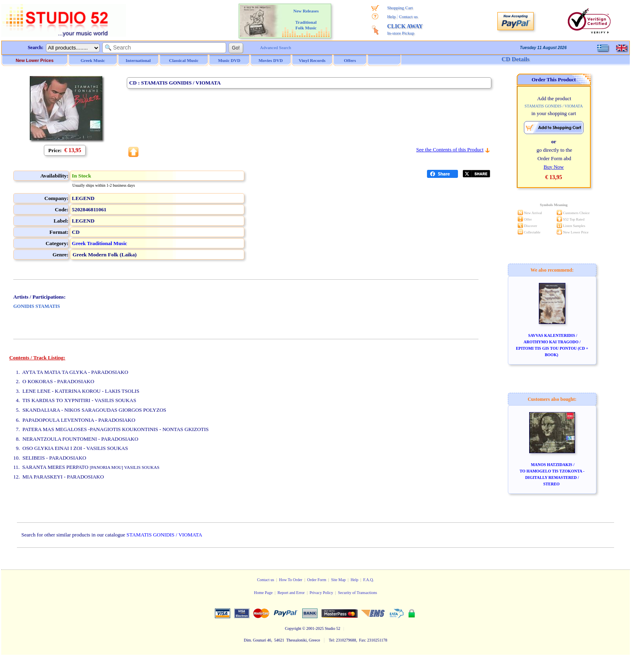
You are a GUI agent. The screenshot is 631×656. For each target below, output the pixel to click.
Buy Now (554, 167)
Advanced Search (275, 47)
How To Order (290, 580)
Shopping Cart (400, 7)
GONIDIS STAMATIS (36, 306)
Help (391, 16)
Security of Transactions (357, 592)
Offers (350, 60)
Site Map (338, 580)
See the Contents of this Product (449, 149)
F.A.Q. (368, 580)
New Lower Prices (35, 60)
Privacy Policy (321, 592)
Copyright (293, 628)
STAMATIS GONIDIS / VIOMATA (164, 535)
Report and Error (291, 592)
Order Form (316, 580)
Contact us (408, 16)
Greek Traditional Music (99, 243)
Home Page (263, 592)
